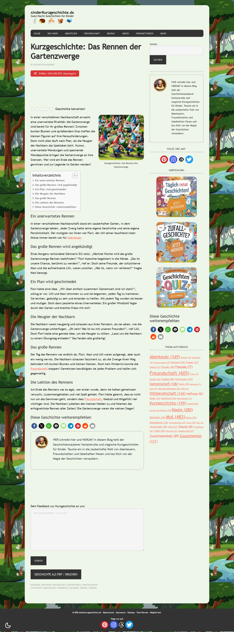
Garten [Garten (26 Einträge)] (155, 379)
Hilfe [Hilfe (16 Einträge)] (185, 388)
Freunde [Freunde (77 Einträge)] (184, 367)
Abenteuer (74, 238)
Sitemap (130, 612)
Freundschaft (39, 369)
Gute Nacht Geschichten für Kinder (52, 17)
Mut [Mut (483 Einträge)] (175, 417)
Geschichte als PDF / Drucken (55, 575)
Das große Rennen (45, 198)
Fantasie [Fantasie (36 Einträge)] (177, 362)
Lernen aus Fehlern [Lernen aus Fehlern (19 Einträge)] (160, 410)
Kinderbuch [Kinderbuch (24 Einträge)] (168, 398)
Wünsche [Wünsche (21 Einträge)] (172, 431)
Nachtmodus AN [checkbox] (8, 625)
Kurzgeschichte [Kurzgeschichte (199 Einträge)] (168, 403)
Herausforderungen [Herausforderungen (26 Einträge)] (169, 388)
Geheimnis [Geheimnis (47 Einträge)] (184, 379)
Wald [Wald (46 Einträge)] (159, 431)
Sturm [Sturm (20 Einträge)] (190, 422)
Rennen (83, 588)
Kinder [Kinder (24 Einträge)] (155, 398)
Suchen (153, 44)
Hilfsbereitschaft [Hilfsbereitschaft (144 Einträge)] (168, 393)
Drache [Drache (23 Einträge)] (186, 357)
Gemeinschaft (49, 588)
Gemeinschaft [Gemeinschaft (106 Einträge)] (164, 384)
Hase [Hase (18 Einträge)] (153, 388)
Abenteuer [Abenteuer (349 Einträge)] (165, 356)
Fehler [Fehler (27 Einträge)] (155, 367)
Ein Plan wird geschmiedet (50, 189)
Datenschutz (108, 612)
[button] (34, 426)
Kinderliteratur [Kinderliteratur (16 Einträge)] (184, 398)
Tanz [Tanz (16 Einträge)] (199, 422)
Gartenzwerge (74, 585)
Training (93, 588)
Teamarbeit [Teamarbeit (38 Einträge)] (158, 426)
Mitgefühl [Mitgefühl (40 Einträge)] (157, 417)
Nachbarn (74, 588)
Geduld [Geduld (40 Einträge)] (168, 379)
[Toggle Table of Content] (73, 176)
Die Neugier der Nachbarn (50, 194)
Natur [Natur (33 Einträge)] (191, 417)
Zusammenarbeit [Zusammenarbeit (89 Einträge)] (164, 436)
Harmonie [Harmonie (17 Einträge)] (195, 384)
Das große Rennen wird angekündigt (56, 185)
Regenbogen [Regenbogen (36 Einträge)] (159, 422)
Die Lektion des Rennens (49, 203)
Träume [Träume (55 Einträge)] (185, 427)
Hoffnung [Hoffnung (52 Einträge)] (195, 394)
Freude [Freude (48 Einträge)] (167, 367)
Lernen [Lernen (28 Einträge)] (192, 403)
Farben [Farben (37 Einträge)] (192, 362)
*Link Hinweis (142, 612)
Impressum (120, 612)
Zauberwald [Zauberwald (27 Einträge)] (186, 431)
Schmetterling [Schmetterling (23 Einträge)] (177, 422)
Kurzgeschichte (90, 585)
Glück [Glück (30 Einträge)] (184, 384)
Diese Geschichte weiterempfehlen (55, 207)
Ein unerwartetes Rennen (50, 181)
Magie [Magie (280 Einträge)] (182, 409)
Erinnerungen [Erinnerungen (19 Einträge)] (162, 362)
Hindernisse (62, 588)
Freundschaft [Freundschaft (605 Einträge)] (169, 373)
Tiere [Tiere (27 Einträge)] (173, 426)
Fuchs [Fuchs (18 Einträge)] (194, 374)
